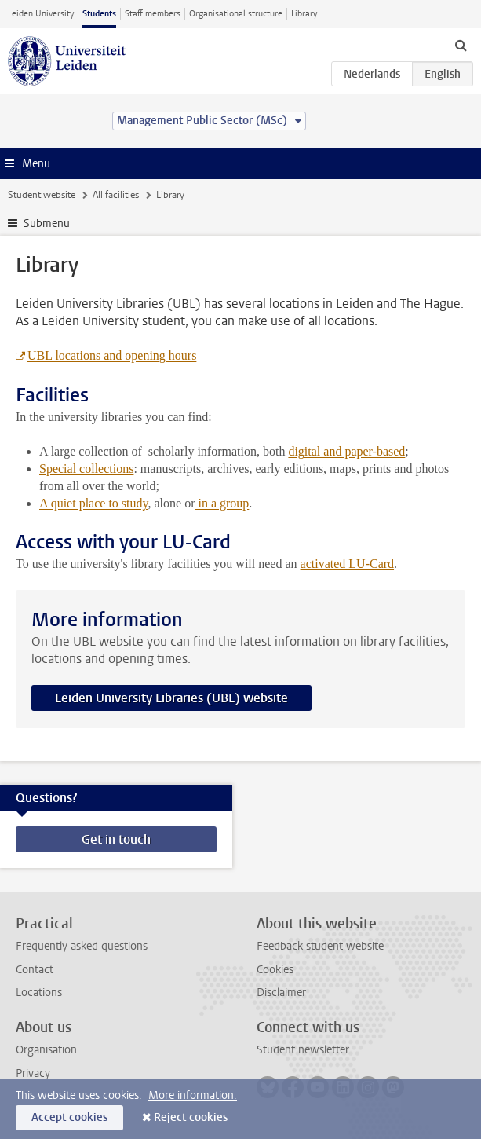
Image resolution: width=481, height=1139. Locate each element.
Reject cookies (191, 1117)
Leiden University (41, 14)
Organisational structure (235, 14)
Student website (41, 195)
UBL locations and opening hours (111, 355)
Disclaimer (281, 992)
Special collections (86, 468)
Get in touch (116, 839)
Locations (39, 992)
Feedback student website (320, 946)
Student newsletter (303, 1049)
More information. (192, 1095)
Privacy (33, 1073)
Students (99, 14)
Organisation (46, 1049)
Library (304, 14)
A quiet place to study (93, 503)
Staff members (152, 14)
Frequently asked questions (82, 946)
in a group (222, 503)
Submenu (47, 223)
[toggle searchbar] (460, 44)
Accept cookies (69, 1117)
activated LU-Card (348, 563)
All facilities (116, 195)
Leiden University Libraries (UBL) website (171, 698)
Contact (34, 969)
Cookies (275, 969)
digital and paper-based (346, 451)
